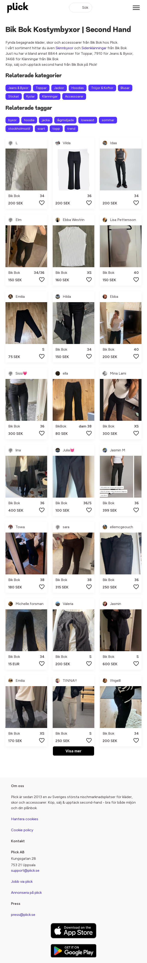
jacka (46, 120)
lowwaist (87, 120)
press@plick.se (23, 914)
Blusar (125, 88)
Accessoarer (74, 96)
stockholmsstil (19, 129)
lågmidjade (65, 120)
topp (56, 129)
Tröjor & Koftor (102, 88)
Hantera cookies (24, 819)
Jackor (59, 88)
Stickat (13, 96)
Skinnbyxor (64, 48)
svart (41, 129)
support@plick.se (25, 870)
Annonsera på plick (26, 892)
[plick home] (17, 7)
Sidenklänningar (94, 48)
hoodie (29, 120)
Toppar (41, 88)
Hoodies (77, 88)
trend (71, 129)
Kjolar (30, 96)
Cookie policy (22, 830)
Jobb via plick (22, 881)
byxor (12, 120)
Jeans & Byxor (18, 88)
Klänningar (50, 96)
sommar (108, 120)
